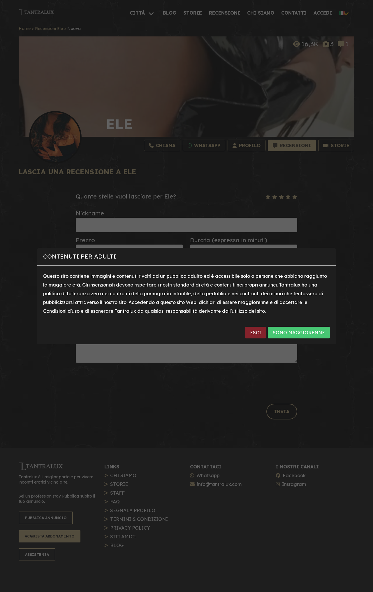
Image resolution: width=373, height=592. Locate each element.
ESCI (255, 332)
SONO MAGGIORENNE (299, 332)
